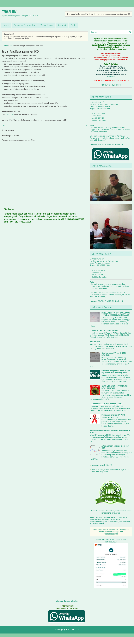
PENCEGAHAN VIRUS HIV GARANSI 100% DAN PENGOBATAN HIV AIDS (115, 314)
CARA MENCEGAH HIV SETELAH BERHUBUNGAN (114, 387)
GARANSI (111, 76)
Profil (73, 25)
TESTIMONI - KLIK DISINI (111, 85)
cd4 (11, 46)
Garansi (62, 25)
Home (6, 25)
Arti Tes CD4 (95, 342)
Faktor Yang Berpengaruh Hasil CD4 (21, 51)
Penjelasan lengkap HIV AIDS (113, 415)
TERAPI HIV (9, 11)
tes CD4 (10, 114)
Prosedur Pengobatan (25, 25)
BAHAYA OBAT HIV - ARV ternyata (105, 330)
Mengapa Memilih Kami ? (102, 465)
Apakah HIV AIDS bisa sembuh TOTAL (106, 404)
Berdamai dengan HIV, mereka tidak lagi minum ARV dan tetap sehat (115, 372)
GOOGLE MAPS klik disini (110, 144)
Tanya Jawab (46, 25)
